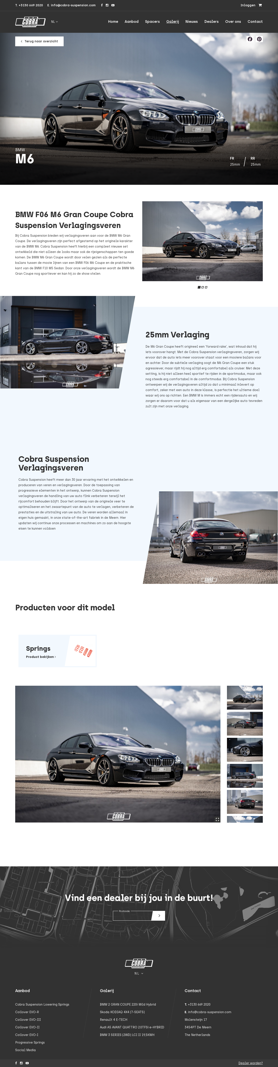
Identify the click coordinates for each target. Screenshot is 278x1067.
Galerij (172, 22)
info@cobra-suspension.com (209, 1012)
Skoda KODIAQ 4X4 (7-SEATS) (122, 1012)
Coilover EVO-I (26, 1035)
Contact (255, 22)
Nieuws (191, 22)
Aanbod (132, 22)
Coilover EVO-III (28, 1020)
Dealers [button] (211, 22)
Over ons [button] (233, 22)
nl (54, 22)
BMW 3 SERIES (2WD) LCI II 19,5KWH (127, 1035)
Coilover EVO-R (27, 1012)
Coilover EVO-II (27, 1027)
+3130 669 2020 (199, 1004)
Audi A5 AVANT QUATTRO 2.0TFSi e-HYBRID (132, 1027)
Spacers (152, 22)
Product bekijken (41, 657)
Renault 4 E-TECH (113, 1020)
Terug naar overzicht (40, 41)
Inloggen (248, 5)
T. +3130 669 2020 (29, 5)
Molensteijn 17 (196, 1020)
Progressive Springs (30, 1042)
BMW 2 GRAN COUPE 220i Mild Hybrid (128, 1004)
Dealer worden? (250, 1063)
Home (113, 22)
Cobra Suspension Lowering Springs (42, 1004)
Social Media (25, 1050)
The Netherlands (197, 1035)
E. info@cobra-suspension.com (71, 5)
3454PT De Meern (198, 1027)
